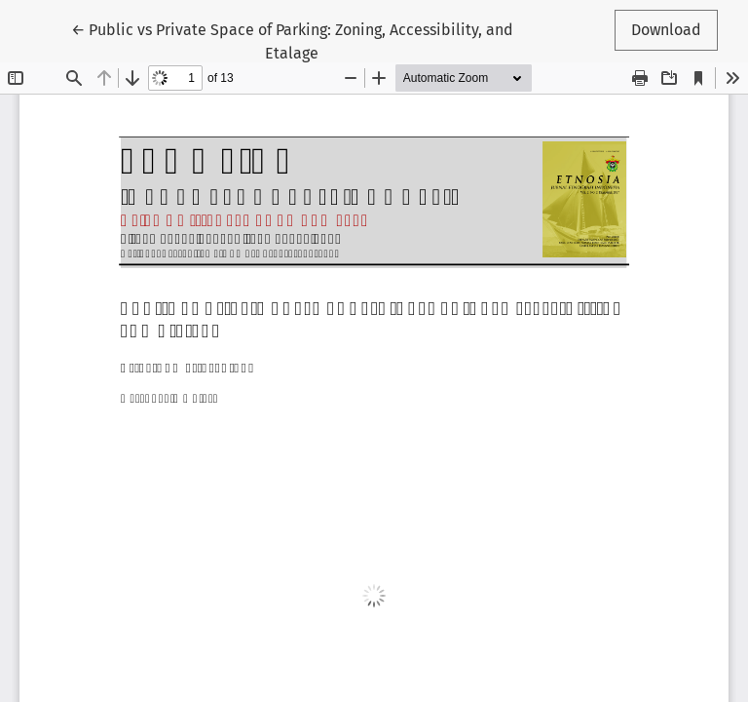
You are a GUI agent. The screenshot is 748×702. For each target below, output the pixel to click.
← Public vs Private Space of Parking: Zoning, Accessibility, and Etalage (292, 40)
